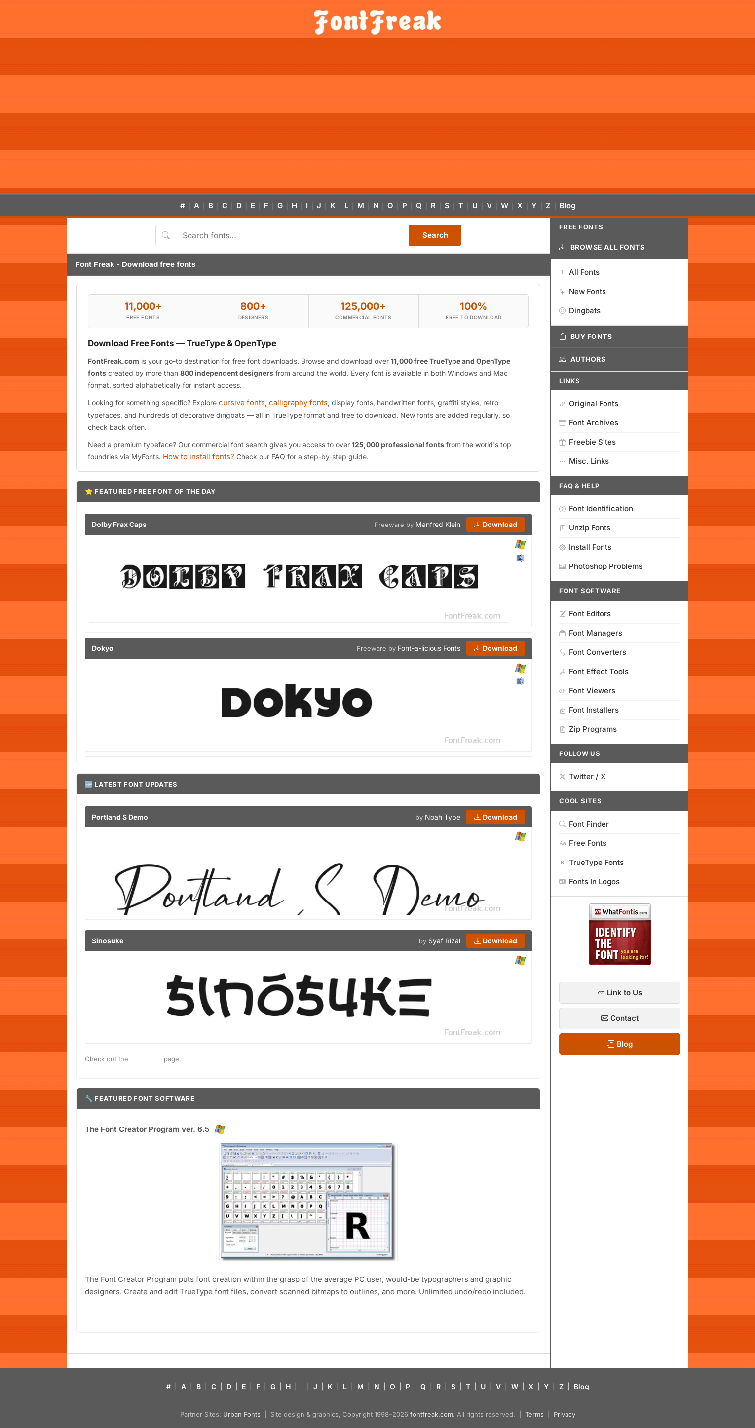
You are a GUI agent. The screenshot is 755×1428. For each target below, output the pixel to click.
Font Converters (592, 652)
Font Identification (596, 508)
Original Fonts (588, 403)
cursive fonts (242, 402)
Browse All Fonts (602, 247)
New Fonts (582, 291)
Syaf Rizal (444, 941)
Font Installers (589, 709)
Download (495, 524)
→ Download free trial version (132, 1312)
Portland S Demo (120, 817)
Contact (620, 1018)
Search (435, 235)
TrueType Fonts (591, 862)
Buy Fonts (585, 336)
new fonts (146, 1058)
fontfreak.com (431, 1414)
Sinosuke (107, 941)
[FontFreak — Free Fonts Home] (377, 22)
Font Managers (590, 633)
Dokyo (102, 648)
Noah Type (442, 817)
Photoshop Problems (600, 566)
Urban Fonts (242, 1414)
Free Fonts (582, 843)
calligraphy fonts (298, 402)
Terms (534, 1414)
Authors (582, 359)
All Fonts (579, 272)
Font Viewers (587, 690)
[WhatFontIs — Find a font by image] (620, 962)
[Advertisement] (377, 120)
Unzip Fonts (584, 527)
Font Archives (588, 422)
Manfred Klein (437, 524)
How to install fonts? (198, 456)
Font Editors (585, 613)
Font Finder (584, 823)
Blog (567, 205)
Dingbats (580, 310)
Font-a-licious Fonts (429, 648)
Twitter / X (582, 776)
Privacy (564, 1414)
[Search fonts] (292, 235)
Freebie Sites (587, 442)
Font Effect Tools (594, 671)
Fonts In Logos (589, 881)
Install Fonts (585, 547)
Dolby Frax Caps (119, 524)
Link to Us (620, 992)
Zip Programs (588, 729)
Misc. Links (584, 461)
